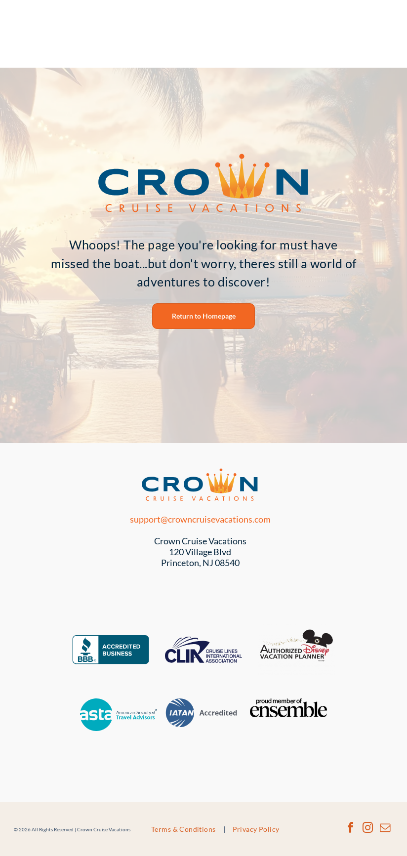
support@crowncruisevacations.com (200, 519)
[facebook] (350, 829)
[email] (385, 829)
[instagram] (367, 829)
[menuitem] (184, 829)
